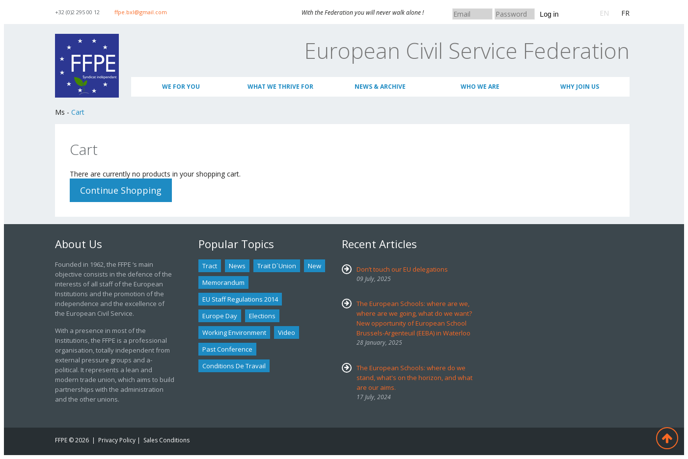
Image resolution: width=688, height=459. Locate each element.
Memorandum (223, 282)
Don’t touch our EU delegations (402, 269)
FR (625, 13)
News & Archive (380, 86)
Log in (549, 14)
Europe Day (219, 315)
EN (604, 13)
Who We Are (480, 86)
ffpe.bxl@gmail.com (140, 12)
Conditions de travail (234, 365)
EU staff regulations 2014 (240, 299)
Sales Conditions (166, 440)
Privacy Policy (117, 440)
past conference (227, 349)
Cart (77, 112)
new (314, 265)
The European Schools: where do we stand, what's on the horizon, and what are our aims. (414, 377)
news (237, 265)
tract (209, 265)
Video (286, 332)
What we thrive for (280, 86)
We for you (181, 86)
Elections (262, 315)
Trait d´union (276, 265)
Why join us (579, 86)
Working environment (234, 332)
